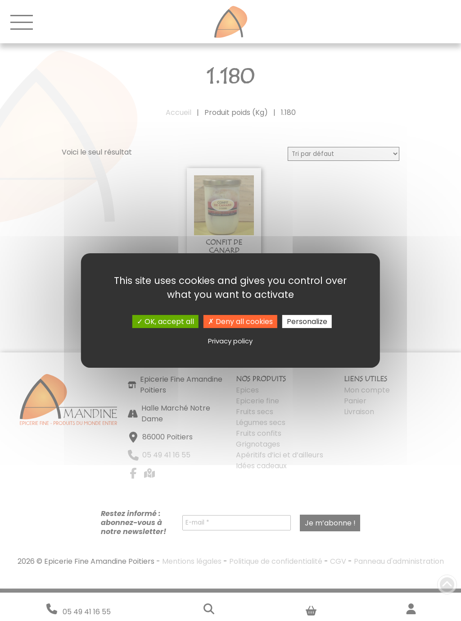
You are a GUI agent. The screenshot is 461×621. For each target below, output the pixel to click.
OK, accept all (165, 321)
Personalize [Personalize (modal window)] (307, 321)
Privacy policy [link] (230, 341)
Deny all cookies (240, 321)
